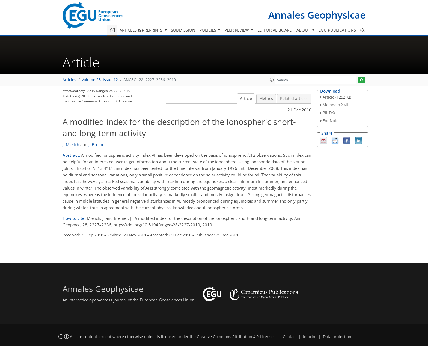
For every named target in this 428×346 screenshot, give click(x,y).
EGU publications (337, 30)
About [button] (303, 30)
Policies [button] (208, 30)
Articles (69, 79)
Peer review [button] (237, 30)
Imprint (310, 336)
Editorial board (274, 30)
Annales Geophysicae (316, 14)
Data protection (337, 336)
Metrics (266, 98)
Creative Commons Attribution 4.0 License (235, 336)
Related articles (294, 98)
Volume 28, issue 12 (100, 79)
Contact (290, 336)
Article (246, 98)
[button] (272, 79)
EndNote (330, 120)
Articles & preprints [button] (142, 30)
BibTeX (329, 112)
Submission (183, 30)
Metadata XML (336, 104)
